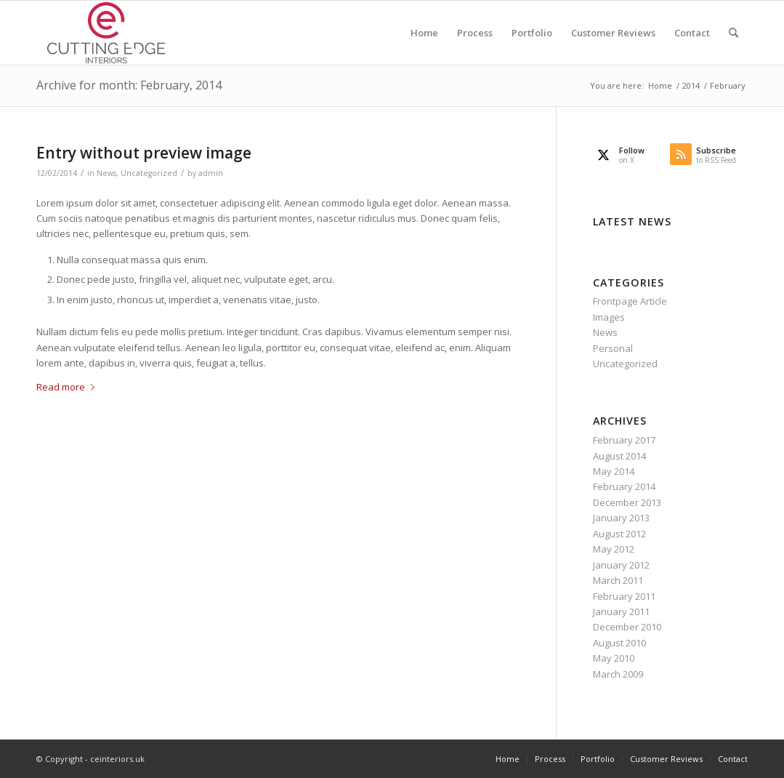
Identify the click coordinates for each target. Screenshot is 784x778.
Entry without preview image (143, 153)
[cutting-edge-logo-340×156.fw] (106, 33)
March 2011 (618, 580)
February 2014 (624, 486)
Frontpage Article (630, 301)
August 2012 (619, 533)
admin (210, 173)
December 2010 (627, 626)
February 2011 (624, 596)
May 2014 (613, 471)
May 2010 (613, 658)
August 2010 (619, 642)
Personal (613, 348)
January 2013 (621, 517)
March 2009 (618, 674)
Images (609, 317)
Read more (68, 386)
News (106, 173)
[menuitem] (424, 33)
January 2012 (621, 565)
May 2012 (613, 549)
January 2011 (621, 611)
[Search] (733, 33)
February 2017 (624, 439)
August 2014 (619, 455)
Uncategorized (149, 173)
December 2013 (627, 502)
